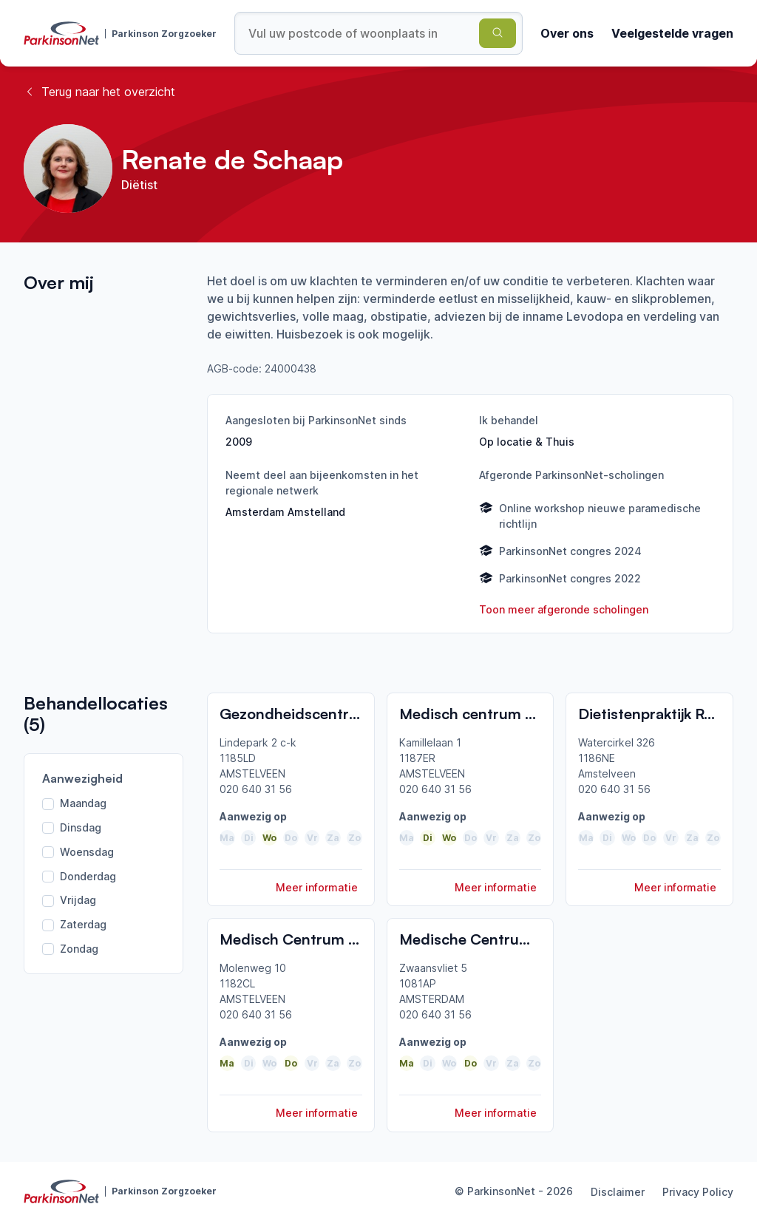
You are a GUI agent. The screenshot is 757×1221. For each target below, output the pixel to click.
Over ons (567, 33)
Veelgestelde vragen (672, 33)
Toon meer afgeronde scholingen (563, 609)
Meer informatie (317, 887)
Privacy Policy (697, 1192)
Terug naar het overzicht (99, 91)
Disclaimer (618, 1192)
